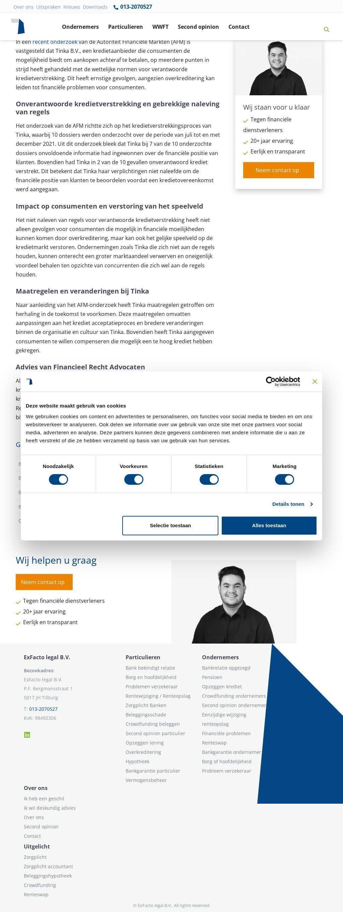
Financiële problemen (226, 733)
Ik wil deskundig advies (50, 808)
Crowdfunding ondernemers (234, 696)
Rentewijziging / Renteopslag (158, 696)
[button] (324, 26)
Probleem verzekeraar (226, 771)
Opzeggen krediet (222, 686)
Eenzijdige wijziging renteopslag (224, 719)
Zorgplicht (35, 857)
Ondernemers (80, 26)
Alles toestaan (269, 525)
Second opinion (198, 26)
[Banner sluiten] (315, 381)
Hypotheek (137, 761)
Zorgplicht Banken (146, 705)
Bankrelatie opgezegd (226, 668)
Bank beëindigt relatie (150, 668)
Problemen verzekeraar (152, 686)
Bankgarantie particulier (153, 771)
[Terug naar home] (18, 26)
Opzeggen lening (145, 742)
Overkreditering (143, 752)
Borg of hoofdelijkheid (227, 761)
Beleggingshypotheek (48, 876)
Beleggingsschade (146, 714)
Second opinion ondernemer (234, 705)
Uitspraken (48, 7)
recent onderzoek (54, 41)
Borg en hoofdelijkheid (151, 677)
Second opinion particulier (155, 733)
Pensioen (212, 677)
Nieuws (71, 7)
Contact (239, 26)
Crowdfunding (40, 885)
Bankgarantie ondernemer (231, 752)
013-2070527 (132, 7)
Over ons (23, 7)
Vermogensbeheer (146, 780)
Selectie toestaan (170, 525)
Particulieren (125, 26)
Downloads (95, 7)
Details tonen (288, 504)
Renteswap (214, 742)
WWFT (160, 26)
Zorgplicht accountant (48, 866)
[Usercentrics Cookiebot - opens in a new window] (271, 381)
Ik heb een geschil (44, 798)
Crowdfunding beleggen (153, 724)
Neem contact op (277, 170)
